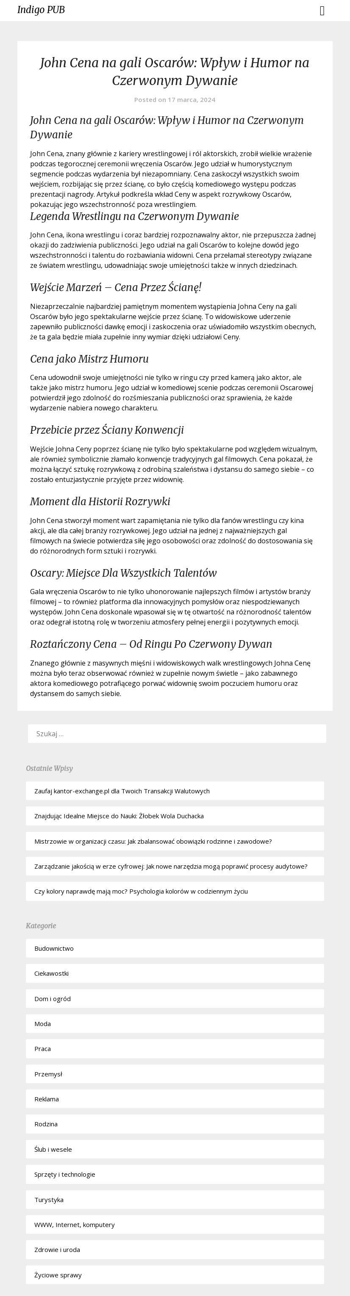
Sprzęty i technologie (64, 1174)
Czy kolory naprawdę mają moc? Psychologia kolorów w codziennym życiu (141, 891)
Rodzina (46, 1124)
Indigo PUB (41, 10)
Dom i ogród (52, 998)
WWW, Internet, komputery (74, 1224)
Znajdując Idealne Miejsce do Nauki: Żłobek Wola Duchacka (119, 816)
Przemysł (48, 1074)
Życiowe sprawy (58, 1275)
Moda (42, 1023)
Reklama (46, 1099)
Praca (42, 1048)
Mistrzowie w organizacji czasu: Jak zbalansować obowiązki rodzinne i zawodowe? (153, 841)
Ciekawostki (51, 973)
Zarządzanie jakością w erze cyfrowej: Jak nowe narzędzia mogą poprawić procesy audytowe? (171, 866)
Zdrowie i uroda (57, 1249)
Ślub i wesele (53, 1149)
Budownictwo (54, 948)
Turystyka (49, 1199)
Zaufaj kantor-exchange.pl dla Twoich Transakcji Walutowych (122, 791)
